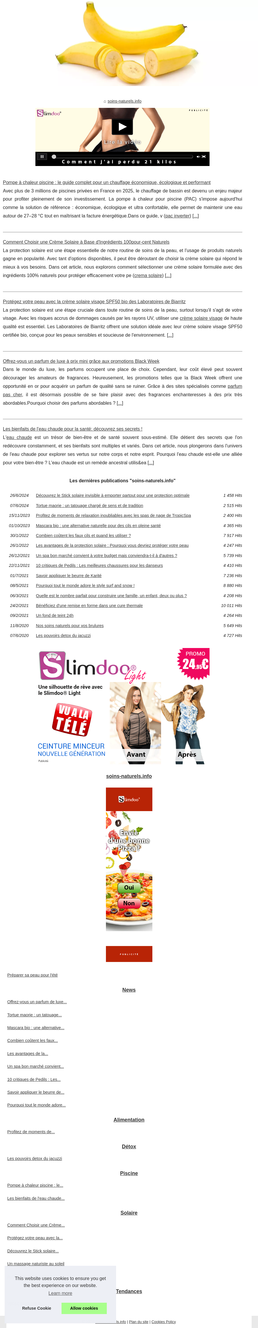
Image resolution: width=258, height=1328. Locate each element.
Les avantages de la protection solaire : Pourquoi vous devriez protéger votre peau (112, 545)
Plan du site (139, 1322)
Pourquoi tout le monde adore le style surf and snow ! (85, 585)
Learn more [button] (60, 1293)
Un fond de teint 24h (55, 615)
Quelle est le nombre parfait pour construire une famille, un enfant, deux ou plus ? (111, 596)
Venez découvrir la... (26, 1303)
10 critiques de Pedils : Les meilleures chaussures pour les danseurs (99, 565)
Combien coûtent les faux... (32, 1040)
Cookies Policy (163, 1322)
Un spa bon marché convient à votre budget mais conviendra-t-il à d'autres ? (106, 556)
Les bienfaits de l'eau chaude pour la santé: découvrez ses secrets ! (72, 428)
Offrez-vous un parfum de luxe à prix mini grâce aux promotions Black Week (81, 361)
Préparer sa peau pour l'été (32, 975)
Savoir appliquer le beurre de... (35, 1092)
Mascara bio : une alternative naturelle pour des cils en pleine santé (98, 526)
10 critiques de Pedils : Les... (34, 1079)
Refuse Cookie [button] (36, 1308)
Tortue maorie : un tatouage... (34, 1015)
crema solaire (148, 275)
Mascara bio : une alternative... (35, 1027)
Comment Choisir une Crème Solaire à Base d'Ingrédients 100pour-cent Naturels (86, 242)
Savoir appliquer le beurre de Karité (69, 576)
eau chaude (19, 437)
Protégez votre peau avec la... (35, 1238)
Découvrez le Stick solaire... (33, 1251)
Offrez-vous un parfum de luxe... (37, 1001)
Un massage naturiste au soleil (35, 1263)
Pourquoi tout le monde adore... (36, 1105)
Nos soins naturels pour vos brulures (70, 626)
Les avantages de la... (27, 1053)
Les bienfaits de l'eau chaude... (36, 1198)
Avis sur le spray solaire (29, 1276)
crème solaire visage (201, 318)
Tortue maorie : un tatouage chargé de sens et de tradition (89, 506)
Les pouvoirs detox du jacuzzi (63, 635)
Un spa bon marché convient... (35, 1066)
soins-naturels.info (125, 101)
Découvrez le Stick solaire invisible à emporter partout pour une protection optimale (113, 495)
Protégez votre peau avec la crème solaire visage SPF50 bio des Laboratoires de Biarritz (94, 301)
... (195, 215)
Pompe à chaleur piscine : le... (35, 1185)
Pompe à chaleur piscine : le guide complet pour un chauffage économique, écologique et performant (107, 182)
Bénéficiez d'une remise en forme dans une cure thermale (89, 606)
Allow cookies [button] (84, 1308)
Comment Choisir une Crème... (36, 1225)
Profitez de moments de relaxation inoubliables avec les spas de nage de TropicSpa (113, 515)
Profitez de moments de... (31, 1131)
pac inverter (177, 215)
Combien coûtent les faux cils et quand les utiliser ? (83, 535)
